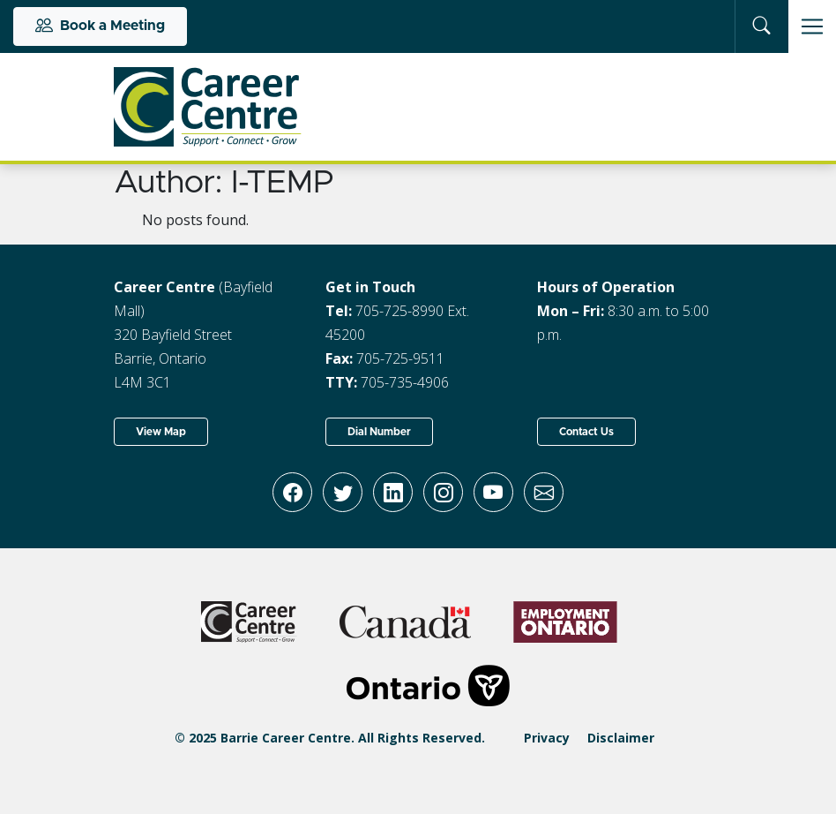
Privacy (547, 737)
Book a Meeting (100, 26)
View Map (161, 431)
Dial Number (379, 431)
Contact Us (586, 431)
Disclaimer (620, 737)
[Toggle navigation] (812, 26)
